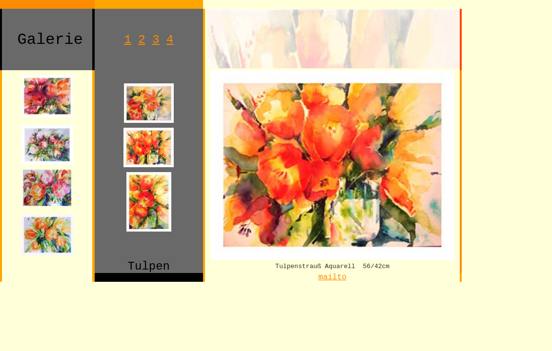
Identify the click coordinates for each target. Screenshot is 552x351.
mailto (332, 277)
